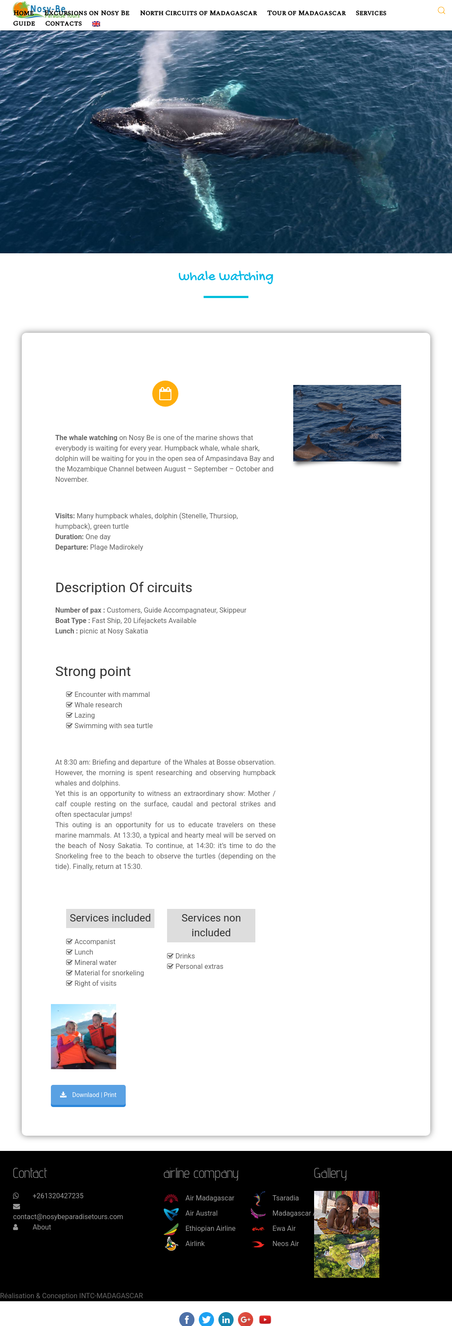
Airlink (184, 1244)
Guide (24, 23)
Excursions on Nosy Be (86, 13)
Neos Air (275, 1244)
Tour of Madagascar (306, 13)
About (42, 1227)
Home (23, 13)
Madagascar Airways (294, 1213)
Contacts (63, 23)
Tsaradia (275, 1198)
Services (371, 13)
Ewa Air (273, 1228)
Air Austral (191, 1213)
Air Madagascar (199, 1198)
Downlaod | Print (88, 1094)
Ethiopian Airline (199, 1228)
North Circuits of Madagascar (198, 13)
